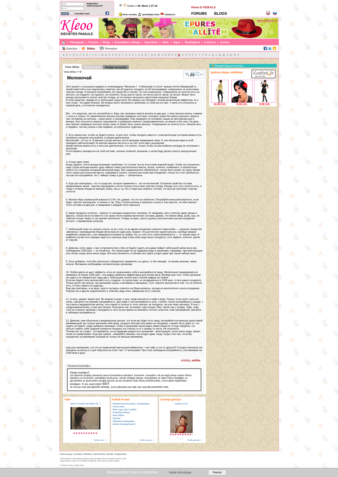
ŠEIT (105, 384)
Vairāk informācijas (180, 472)
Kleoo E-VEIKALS (203, 7)
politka (196, 360)
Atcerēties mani (82, 14)
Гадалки (117, 418)
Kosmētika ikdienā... (122, 412)
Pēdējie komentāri (116, 67)
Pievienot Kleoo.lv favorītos (227, 65)
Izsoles (224, 42)
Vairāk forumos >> (147, 440)
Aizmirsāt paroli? (95, 6)
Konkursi (210, 42)
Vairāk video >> (100, 440)
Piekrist (217, 472)
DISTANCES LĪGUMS (104, 454)
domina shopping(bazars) (124, 424)
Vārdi (165, 42)
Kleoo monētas (128, 14)
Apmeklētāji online (149, 14)
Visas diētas (72, 67)
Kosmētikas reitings (127, 42)
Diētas (91, 48)
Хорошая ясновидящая (123, 421)
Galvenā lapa (66, 454)
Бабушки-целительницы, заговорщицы (131, 403)
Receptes (111, 48)
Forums (94, 42)
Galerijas (72, 48)
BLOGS (220, 13)
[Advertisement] (242, 136)
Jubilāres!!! (167, 14)
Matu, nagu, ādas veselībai (124, 409)
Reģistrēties (92, 3)
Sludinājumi (192, 42)
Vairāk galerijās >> (195, 440)
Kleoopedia (77, 42)
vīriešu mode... (119, 406)
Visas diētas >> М (73, 72)
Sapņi (176, 42)
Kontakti (78, 454)
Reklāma (88, 454)
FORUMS (199, 13)
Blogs (106, 42)
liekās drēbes (118, 415)
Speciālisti (151, 42)
